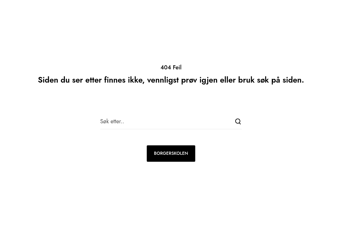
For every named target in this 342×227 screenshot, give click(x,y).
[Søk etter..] (171, 121)
